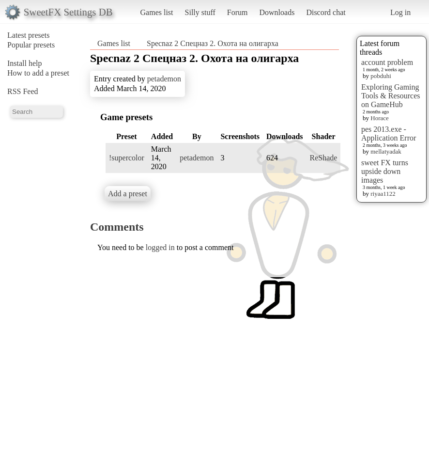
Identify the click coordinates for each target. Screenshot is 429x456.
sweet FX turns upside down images (384, 171)
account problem (387, 62)
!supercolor (126, 158)
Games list (156, 12)
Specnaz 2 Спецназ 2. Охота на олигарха (212, 43)
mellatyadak (385, 151)
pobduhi (380, 75)
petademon (164, 79)
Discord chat (325, 12)
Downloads (276, 12)
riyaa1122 (383, 193)
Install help (24, 63)
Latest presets (28, 35)
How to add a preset (38, 73)
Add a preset (127, 193)
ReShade (323, 158)
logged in (160, 247)
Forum (237, 12)
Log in (400, 12)
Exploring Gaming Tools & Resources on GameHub (390, 96)
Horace (379, 118)
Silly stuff (200, 12)
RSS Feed (22, 91)
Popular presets (31, 45)
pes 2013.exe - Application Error (388, 133)
